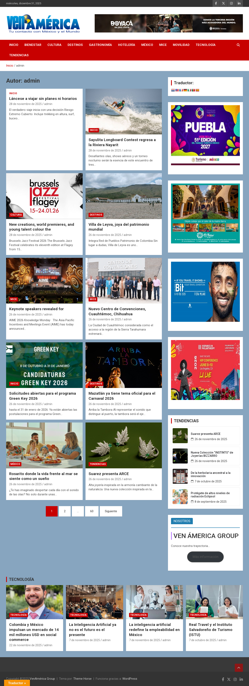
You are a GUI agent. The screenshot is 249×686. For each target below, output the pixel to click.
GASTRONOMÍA (100, 45)
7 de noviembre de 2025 (84, 640)
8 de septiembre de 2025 (211, 501)
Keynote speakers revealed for (36, 309)
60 (91, 511)
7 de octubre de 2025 (208, 481)
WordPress (129, 679)
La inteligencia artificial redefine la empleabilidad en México (154, 629)
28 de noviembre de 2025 (25, 104)
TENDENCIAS (19, 55)
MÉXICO (147, 45)
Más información (205, 557)
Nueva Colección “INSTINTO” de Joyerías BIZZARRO (212, 454)
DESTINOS (75, 45)
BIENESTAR (32, 45)
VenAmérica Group (42, 679)
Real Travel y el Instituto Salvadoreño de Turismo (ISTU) (210, 629)
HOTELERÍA (126, 45)
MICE (163, 45)
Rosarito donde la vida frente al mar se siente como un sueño (43, 476)
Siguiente (111, 511)
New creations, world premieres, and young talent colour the (41, 227)
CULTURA (54, 45)
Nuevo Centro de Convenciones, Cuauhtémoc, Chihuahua (117, 311)
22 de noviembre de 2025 (25, 645)
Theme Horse (82, 679)
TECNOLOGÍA (206, 45)
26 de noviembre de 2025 (105, 235)
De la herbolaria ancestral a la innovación (210, 474)
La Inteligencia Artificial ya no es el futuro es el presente (92, 629)
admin (48, 104)
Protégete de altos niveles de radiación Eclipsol (210, 495)
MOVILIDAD (181, 45)
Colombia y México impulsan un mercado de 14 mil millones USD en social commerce (34, 632)
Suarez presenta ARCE (109, 473)
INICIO (13, 45)
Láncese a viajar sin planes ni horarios (43, 98)
